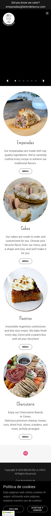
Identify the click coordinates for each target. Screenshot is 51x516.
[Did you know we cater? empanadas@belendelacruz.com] (25, 5)
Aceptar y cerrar (37, 509)
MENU (25, 171)
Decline (13, 509)
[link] (9, 13)
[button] (15, 80)
